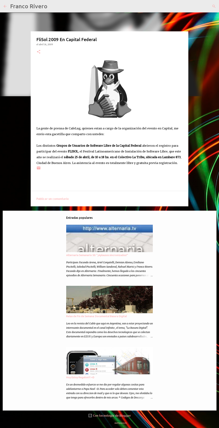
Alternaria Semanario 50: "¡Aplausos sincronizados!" (97, 255)
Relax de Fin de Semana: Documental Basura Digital (96, 316)
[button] (38, 52)
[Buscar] (52, 6)
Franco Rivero (28, 6)
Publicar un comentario (52, 199)
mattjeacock (121, 423)
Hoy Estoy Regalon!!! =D (80, 377)
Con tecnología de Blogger (109, 415)
